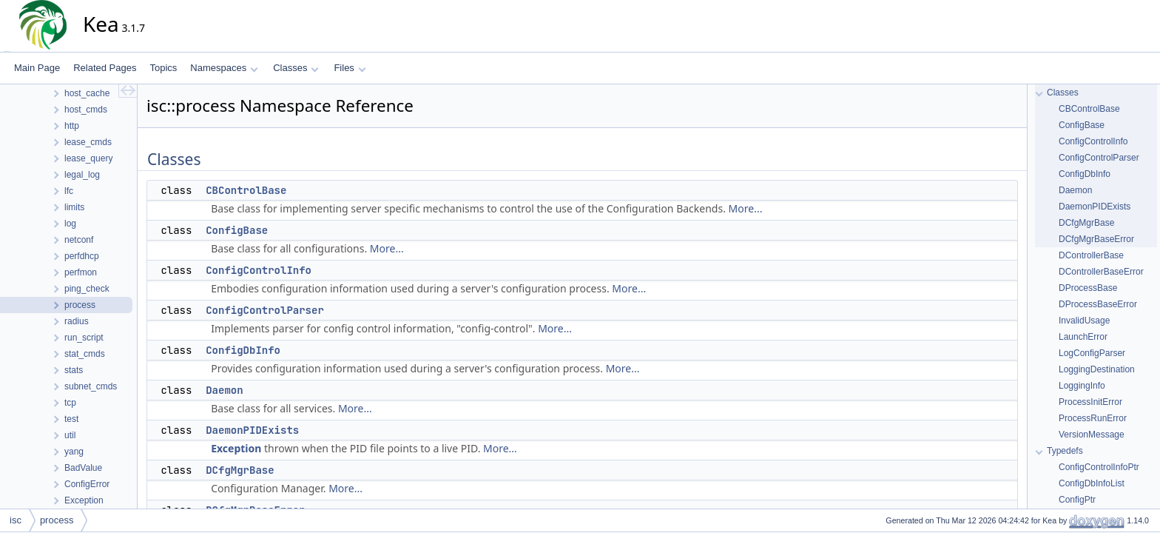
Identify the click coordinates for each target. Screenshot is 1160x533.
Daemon (224, 390)
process (57, 520)
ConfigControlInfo (258, 270)
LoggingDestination (1097, 369)
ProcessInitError (1090, 402)
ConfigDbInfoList (1091, 483)
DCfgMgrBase (240, 470)
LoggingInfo (1082, 386)
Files (349, 67)
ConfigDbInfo (243, 350)
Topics (163, 67)
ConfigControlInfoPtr (1099, 467)
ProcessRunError (1093, 418)
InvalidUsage (1084, 320)
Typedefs (1065, 451)
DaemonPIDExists (252, 430)
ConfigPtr (1077, 500)
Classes (296, 67)
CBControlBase (246, 190)
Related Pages (104, 67)
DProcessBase (1088, 288)
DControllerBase (1091, 255)
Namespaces (223, 67)
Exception (236, 448)
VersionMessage (1091, 434)
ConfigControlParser (265, 310)
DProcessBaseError (1098, 304)
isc (15, 520)
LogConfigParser (1092, 353)
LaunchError (1083, 337)
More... (746, 208)
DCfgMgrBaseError (1096, 239)
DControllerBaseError (1101, 271)
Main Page (37, 67)
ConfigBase (237, 230)
